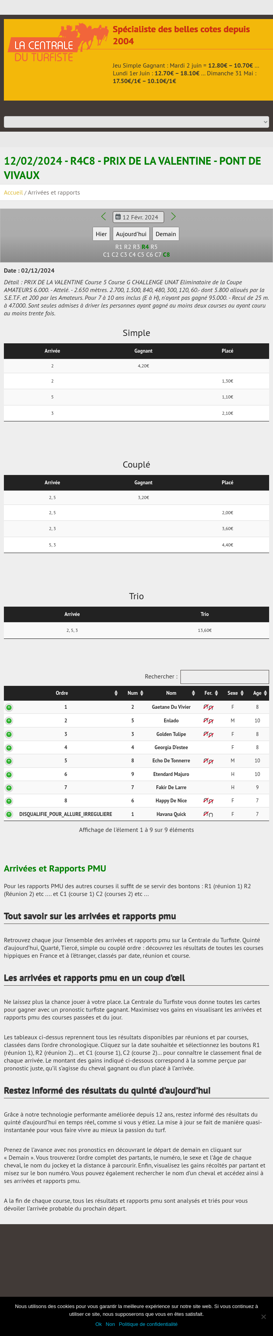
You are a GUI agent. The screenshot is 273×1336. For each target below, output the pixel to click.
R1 (119, 246)
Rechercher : (207, 677)
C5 (140, 254)
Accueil (13, 192)
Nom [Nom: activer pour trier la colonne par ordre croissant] (171, 693)
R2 (127, 246)
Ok (98, 1324)
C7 (158, 254)
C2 (115, 254)
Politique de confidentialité (148, 1324)
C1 (106, 254)
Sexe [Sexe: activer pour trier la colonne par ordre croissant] (233, 693)
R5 (154, 246)
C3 (123, 254)
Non (110, 1324)
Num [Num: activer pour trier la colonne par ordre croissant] (133, 693)
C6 (149, 254)
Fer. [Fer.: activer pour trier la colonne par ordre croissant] (208, 693)
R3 (136, 246)
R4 (145, 246)
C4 (132, 254)
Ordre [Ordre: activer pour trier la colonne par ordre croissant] (62, 693)
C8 (166, 254)
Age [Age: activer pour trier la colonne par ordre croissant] (257, 693)
